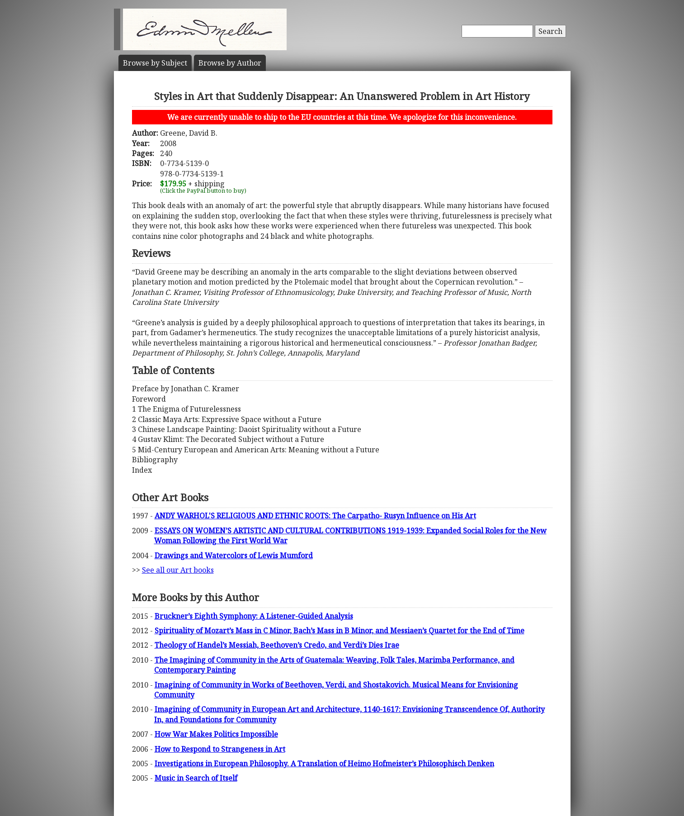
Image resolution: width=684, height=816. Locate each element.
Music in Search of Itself (196, 778)
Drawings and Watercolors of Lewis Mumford (234, 555)
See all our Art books (178, 570)
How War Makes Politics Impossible (216, 734)
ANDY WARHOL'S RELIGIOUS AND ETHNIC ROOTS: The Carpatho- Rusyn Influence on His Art (315, 516)
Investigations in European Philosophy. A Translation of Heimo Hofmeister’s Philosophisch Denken (324, 764)
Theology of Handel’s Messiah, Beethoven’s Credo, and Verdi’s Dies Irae (277, 645)
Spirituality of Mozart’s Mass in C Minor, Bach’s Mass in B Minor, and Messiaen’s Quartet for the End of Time (339, 631)
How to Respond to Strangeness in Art (220, 749)
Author (229, 62)
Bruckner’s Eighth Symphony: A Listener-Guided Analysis (254, 616)
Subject (155, 62)
